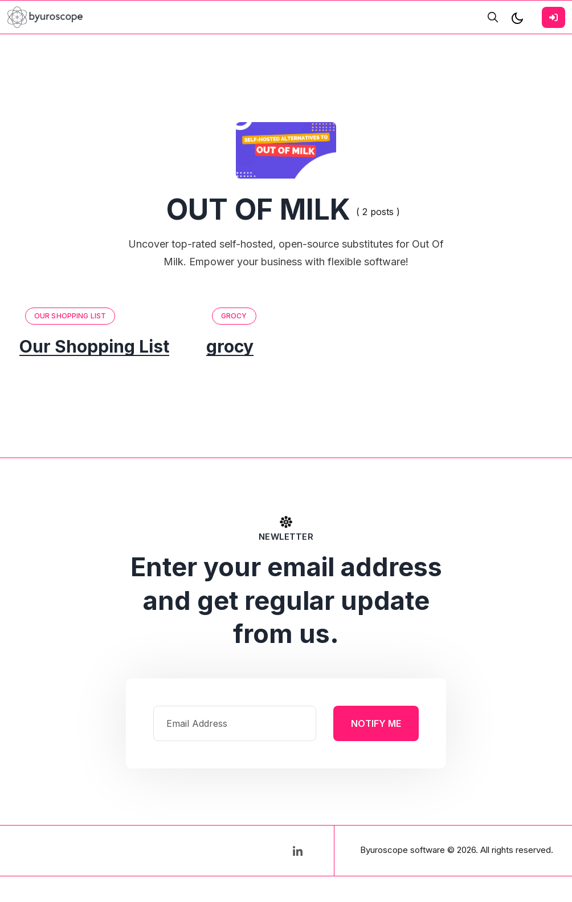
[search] (493, 17)
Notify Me (376, 723)
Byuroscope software (402, 849)
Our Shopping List (70, 316)
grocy (234, 316)
